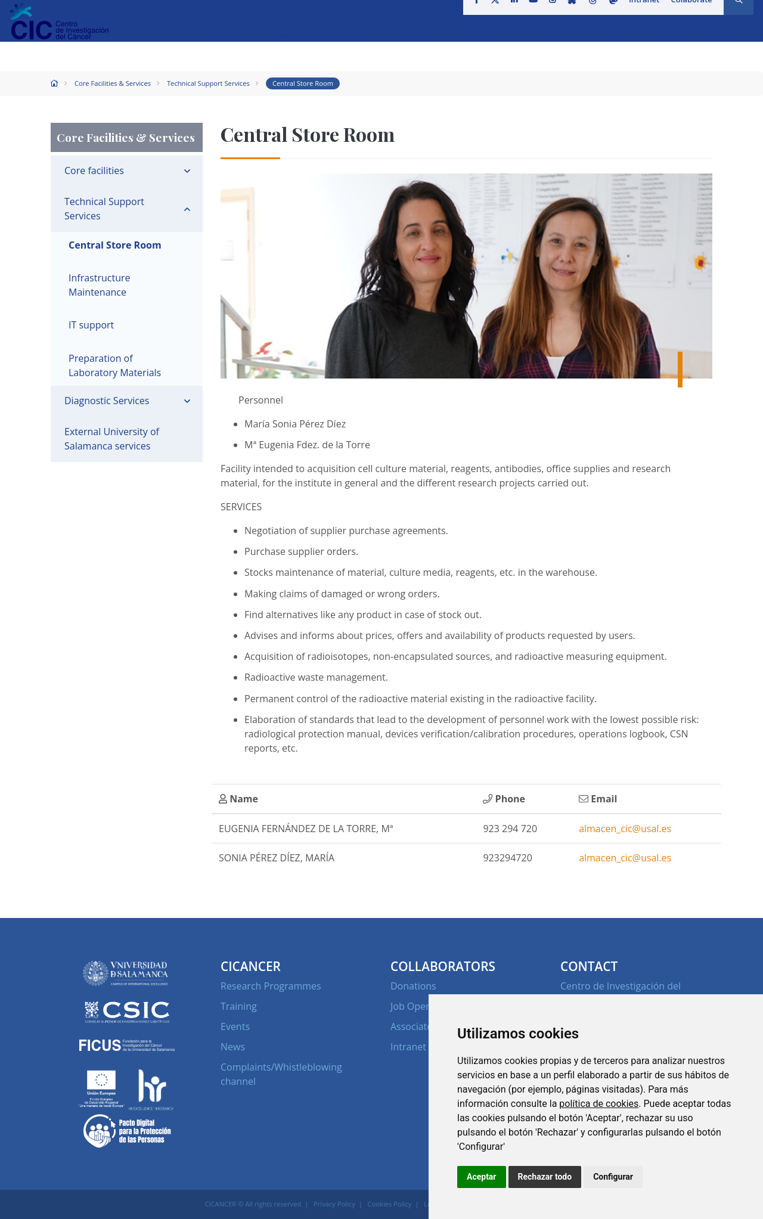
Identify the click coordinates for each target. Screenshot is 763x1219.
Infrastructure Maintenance (99, 285)
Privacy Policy (334, 1203)
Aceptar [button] (482, 1176)
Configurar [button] (613, 1176)
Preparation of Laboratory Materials (115, 365)
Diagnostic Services (106, 400)
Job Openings (419, 1006)
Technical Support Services (208, 83)
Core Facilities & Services (113, 83)
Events (235, 1026)
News (233, 1046)
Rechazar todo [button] (545, 1176)
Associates (413, 1026)
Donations (413, 985)
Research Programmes (271, 985)
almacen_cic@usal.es (625, 828)
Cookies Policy (390, 1203)
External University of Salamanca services (111, 438)
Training (239, 1006)
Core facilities (94, 170)
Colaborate (687, 14)
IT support (91, 324)
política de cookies (598, 1103)
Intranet (640, 14)
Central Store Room (302, 83)
